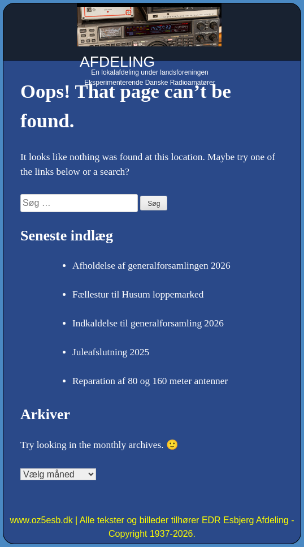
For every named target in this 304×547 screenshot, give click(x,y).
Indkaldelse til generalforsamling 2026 (148, 323)
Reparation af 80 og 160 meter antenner (150, 381)
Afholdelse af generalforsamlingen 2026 (151, 265)
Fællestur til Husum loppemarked (137, 294)
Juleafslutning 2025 (110, 352)
